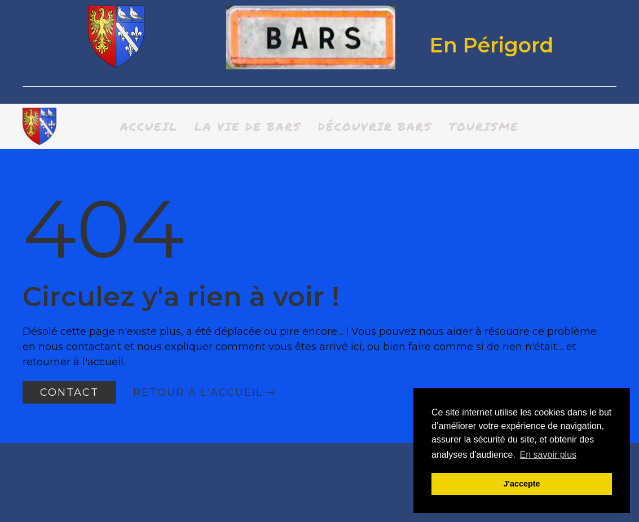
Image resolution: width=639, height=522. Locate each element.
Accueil (149, 126)
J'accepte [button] (521, 483)
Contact (69, 392)
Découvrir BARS (375, 126)
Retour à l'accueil (198, 392)
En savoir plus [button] (548, 454)
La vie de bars (248, 126)
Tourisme (484, 126)
